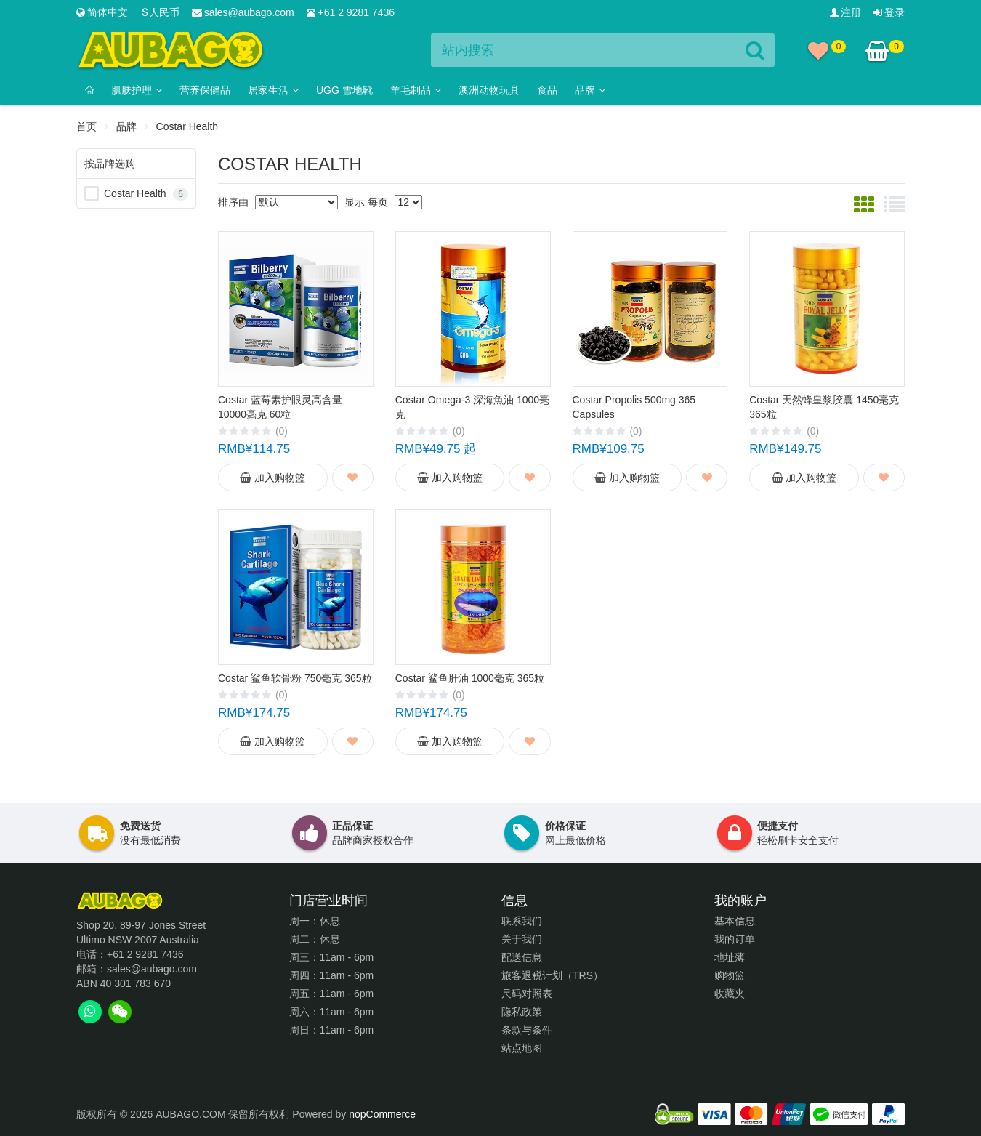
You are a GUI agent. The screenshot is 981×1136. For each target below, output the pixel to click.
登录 (889, 12)
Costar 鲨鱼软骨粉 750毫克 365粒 (295, 678)
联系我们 (521, 921)
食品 (547, 90)
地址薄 (729, 957)
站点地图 (521, 1048)
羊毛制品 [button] (415, 90)
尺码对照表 (526, 993)
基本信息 (734, 921)
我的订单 (734, 939)
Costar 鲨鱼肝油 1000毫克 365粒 (469, 678)
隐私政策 (521, 1012)
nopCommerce (382, 1114)
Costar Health (135, 193)
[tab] (89, 1011)
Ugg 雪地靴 (344, 90)
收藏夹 (729, 993)
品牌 (126, 126)
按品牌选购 (109, 163)
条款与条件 (526, 1030)
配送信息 (521, 957)
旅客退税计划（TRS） (552, 975)
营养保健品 (204, 90)
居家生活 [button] (273, 90)
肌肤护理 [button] (136, 90)
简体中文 (102, 12)
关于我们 (521, 939)
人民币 (159, 12)
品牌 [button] (590, 90)
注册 (845, 12)
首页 (86, 126)
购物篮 (729, 975)
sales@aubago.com (243, 12)
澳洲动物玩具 (489, 90)
